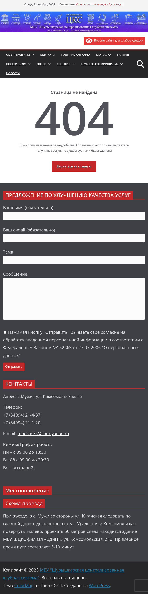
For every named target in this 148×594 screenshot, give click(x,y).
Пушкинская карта (75, 55)
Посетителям (16, 64)
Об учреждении (18, 55)
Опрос (41, 64)
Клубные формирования (100, 64)
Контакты (47, 55)
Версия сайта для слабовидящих (114, 40)
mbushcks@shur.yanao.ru (43, 433)
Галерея (123, 55)
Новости (13, 73)
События (63, 64)
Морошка (103, 55)
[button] (32, 54)
